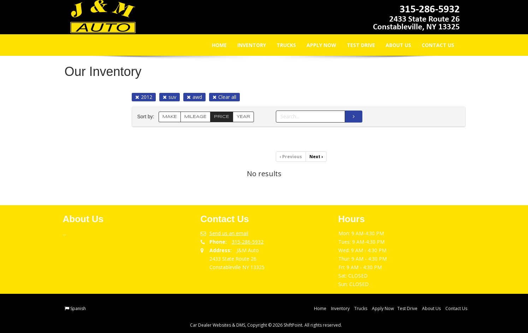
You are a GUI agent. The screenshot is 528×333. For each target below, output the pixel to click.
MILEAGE (195, 117)
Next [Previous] (316, 157)
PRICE (221, 117)
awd (194, 97)
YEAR (243, 117)
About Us (394, 45)
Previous (291, 157)
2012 (143, 97)
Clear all (224, 97)
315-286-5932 (247, 241)
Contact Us (433, 45)
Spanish (78, 308)
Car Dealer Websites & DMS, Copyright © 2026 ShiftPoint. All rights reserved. (266, 325)
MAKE (169, 117)
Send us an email (228, 233)
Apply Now (317, 45)
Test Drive (356, 45)
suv (169, 97)
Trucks (281, 45)
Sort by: (147, 116)
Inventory (247, 45)
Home (214, 45)
